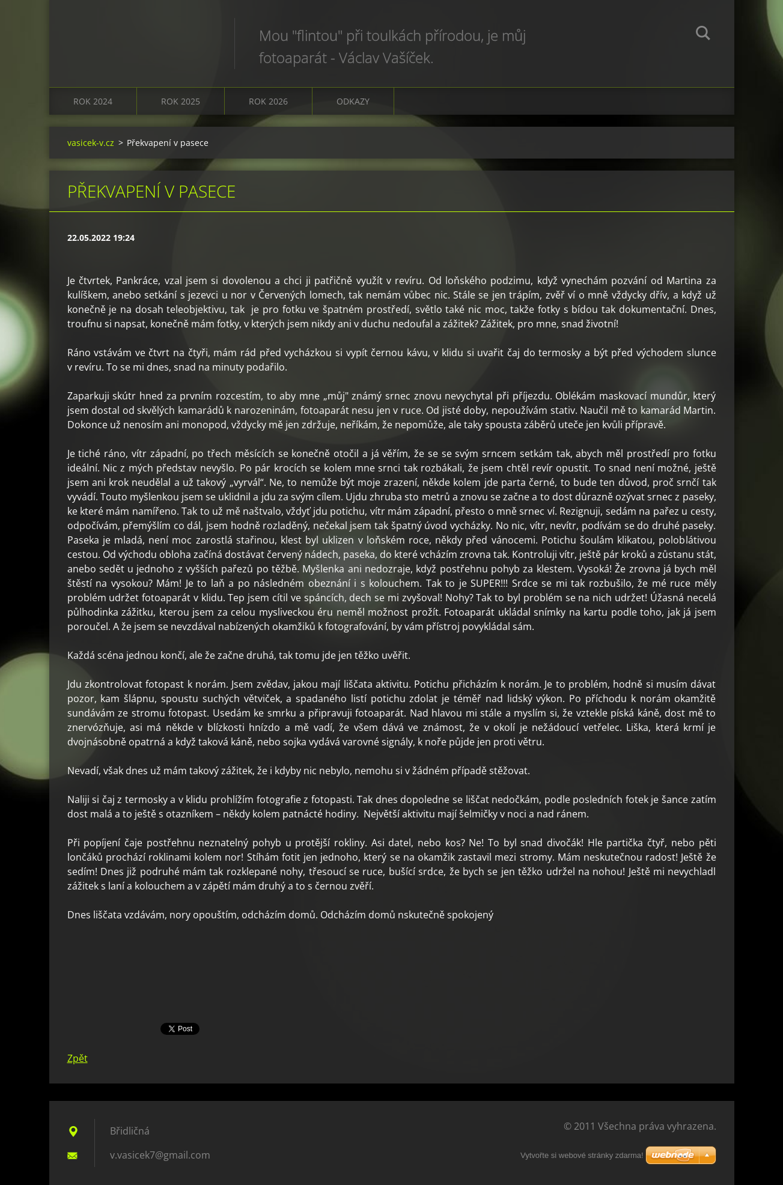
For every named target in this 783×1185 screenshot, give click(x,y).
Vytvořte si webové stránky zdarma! (582, 1155)
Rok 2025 (180, 101)
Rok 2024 (92, 101)
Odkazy (353, 101)
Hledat (703, 35)
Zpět (77, 1058)
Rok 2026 (268, 101)
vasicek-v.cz (90, 142)
